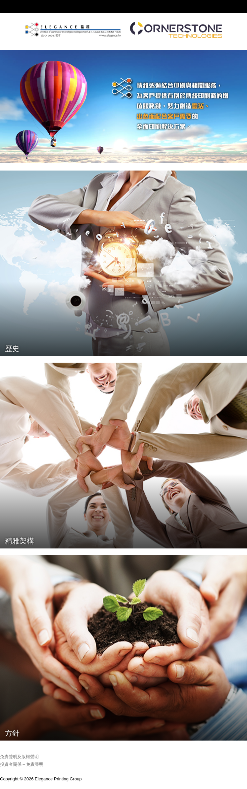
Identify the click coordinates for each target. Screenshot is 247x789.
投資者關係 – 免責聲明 (21, 764)
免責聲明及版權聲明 (19, 756)
